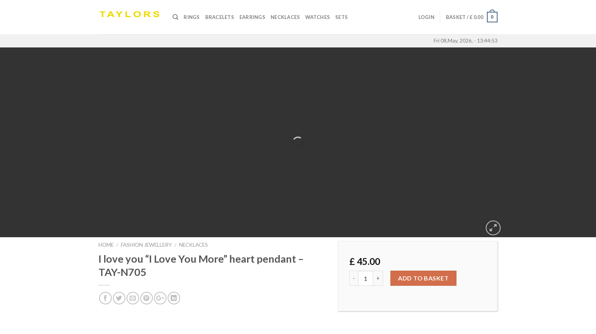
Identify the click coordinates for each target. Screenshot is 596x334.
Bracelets (219, 17)
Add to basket (423, 278)
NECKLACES (193, 245)
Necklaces (285, 17)
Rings (192, 17)
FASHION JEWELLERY (146, 245)
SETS (341, 17)
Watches (317, 17)
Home (106, 245)
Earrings (252, 17)
